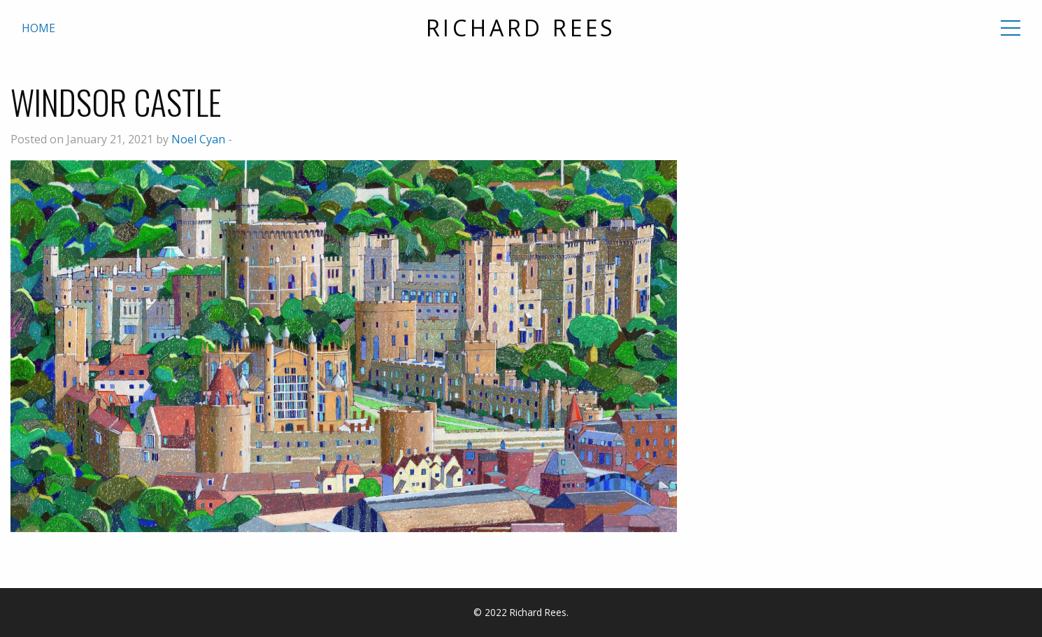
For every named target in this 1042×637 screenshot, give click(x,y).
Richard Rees (521, 28)
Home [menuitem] (38, 28)
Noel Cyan (198, 139)
